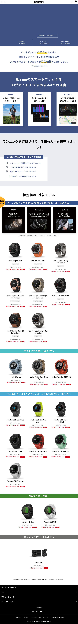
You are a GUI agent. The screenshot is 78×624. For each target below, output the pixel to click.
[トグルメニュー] (1, 1)
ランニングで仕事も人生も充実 (44, 42)
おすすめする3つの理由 (21, 42)
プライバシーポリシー (35, 617)
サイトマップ (18, 617)
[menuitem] (5, 2)
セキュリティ (46, 617)
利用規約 (26, 617)
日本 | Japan (39, 607)
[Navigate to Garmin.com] (39, 2)
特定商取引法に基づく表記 (58, 617)
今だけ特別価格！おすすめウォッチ (66, 42)
